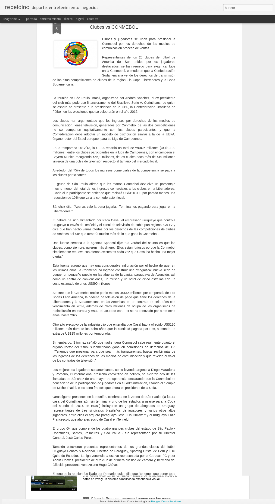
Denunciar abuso (171, 501)
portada (31, 19)
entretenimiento (50, 19)
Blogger (155, 501)
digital (80, 19)
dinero (68, 19)
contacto (93, 19)
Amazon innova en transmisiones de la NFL (127, 446)
